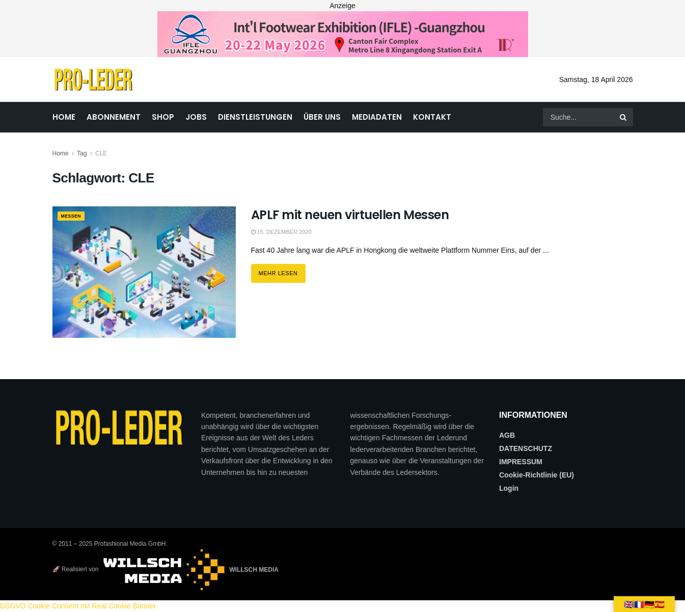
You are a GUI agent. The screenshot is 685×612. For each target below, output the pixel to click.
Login (508, 488)
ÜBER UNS (322, 117)
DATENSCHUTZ (525, 448)
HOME (63, 117)
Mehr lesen (282, 270)
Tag (82, 153)
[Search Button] (624, 117)
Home (60, 153)
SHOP (163, 117)
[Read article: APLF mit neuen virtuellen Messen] (144, 271)
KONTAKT (432, 117)
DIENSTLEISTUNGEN (255, 117)
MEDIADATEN (377, 117)
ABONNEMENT (114, 117)
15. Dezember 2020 (281, 232)
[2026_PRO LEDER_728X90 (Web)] (342, 34)
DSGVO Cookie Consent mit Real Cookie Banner (78, 606)
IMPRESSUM (520, 462)
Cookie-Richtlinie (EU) (536, 475)
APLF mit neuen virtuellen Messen (350, 214)
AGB (507, 435)
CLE (101, 153)
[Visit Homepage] (93, 79)
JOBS (196, 117)
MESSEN (74, 217)
